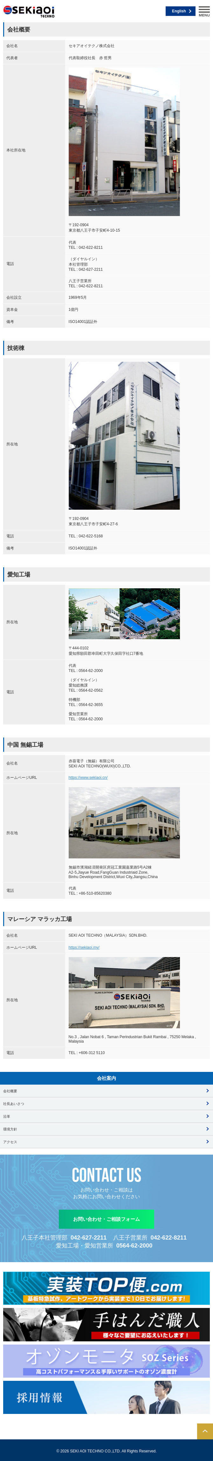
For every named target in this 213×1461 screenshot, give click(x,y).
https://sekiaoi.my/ (84, 947)
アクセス (10, 1142)
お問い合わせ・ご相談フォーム (106, 1219)
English (179, 11)
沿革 (6, 1116)
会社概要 (10, 1091)
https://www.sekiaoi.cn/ (88, 777)
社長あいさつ (13, 1104)
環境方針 (10, 1129)
